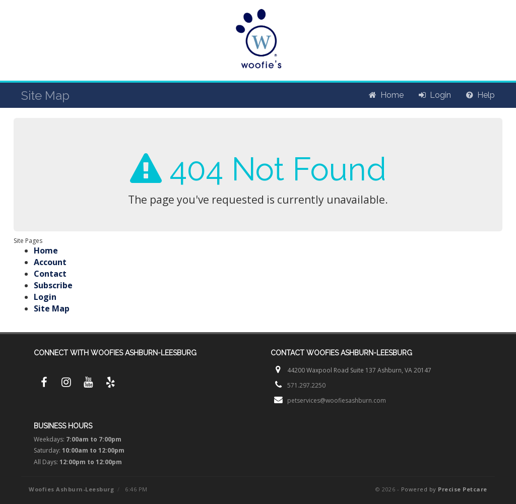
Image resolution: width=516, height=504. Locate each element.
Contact (50, 273)
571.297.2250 (306, 385)
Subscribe (53, 285)
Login (45, 296)
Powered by (444, 489)
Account (50, 262)
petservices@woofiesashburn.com (336, 400)
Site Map (52, 308)
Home (46, 250)
